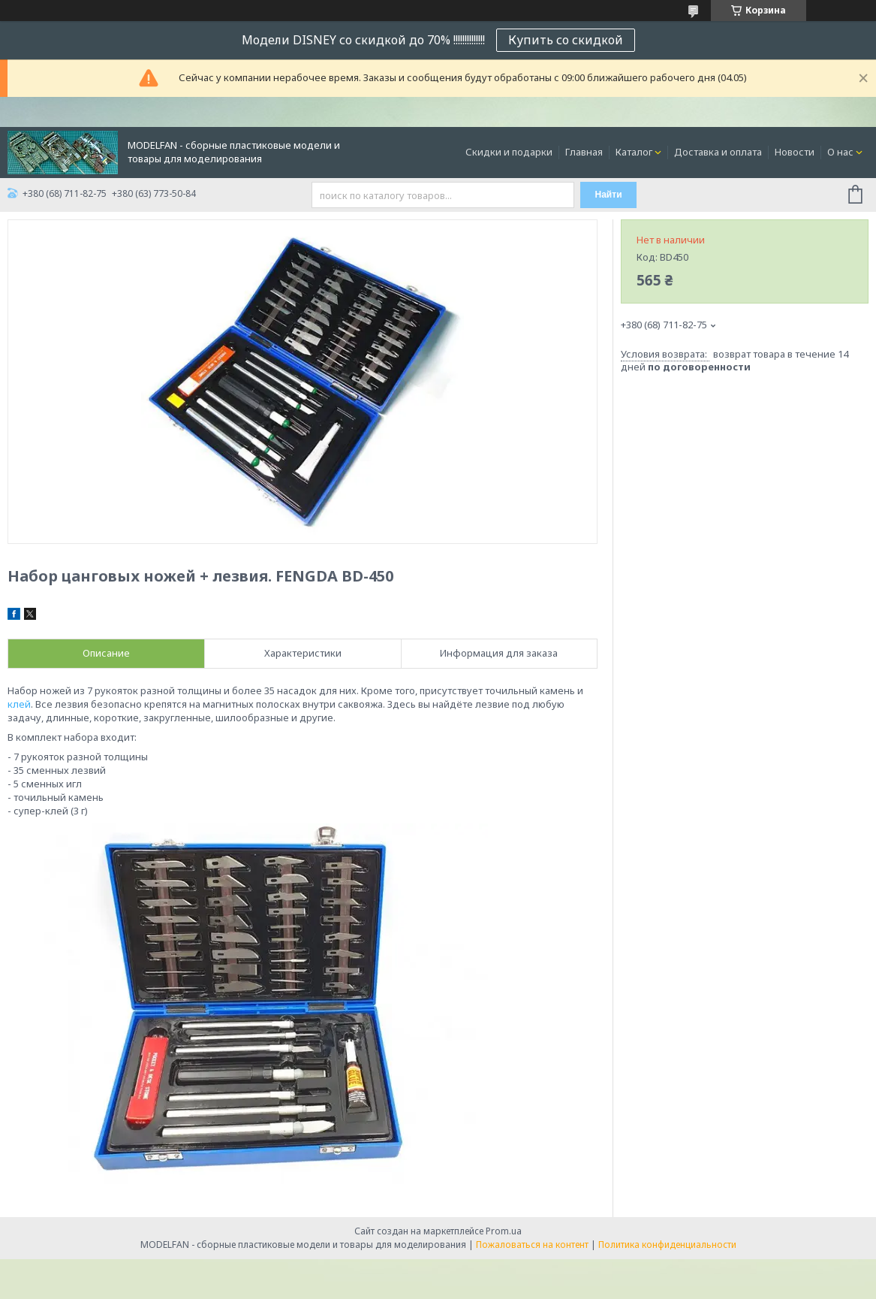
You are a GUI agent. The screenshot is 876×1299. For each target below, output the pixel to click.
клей (19, 704)
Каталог (634, 152)
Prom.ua (504, 1231)
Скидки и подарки (508, 152)
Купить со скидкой (565, 40)
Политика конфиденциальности (667, 1244)
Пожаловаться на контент (532, 1244)
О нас (840, 152)
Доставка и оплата (718, 152)
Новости (794, 152)
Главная (584, 152)
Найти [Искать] (608, 194)
